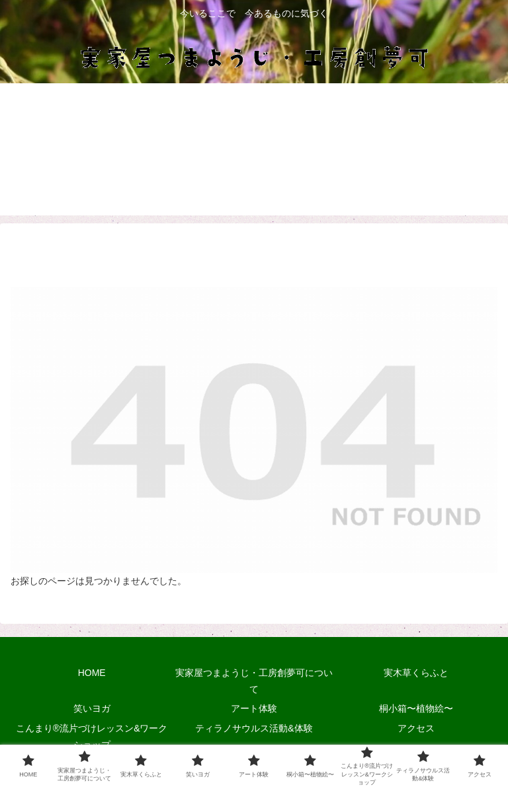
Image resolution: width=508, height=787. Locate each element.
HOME (92, 672)
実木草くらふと (416, 672)
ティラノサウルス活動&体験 (253, 728)
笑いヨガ (91, 708)
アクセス (416, 728)
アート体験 (254, 708)
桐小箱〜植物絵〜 (416, 708)
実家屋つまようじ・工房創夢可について (254, 680)
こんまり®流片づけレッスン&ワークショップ (92, 736)
